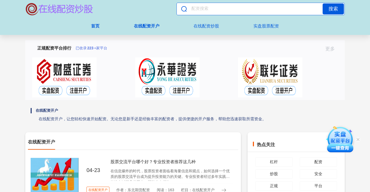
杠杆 (274, 161)
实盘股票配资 (266, 26)
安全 (318, 173)
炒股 (274, 173)
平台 (318, 185)
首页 (95, 26)
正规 (274, 185)
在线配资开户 (146, 26)
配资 (318, 161)
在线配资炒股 (206, 26)
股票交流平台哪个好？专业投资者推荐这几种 (153, 161)
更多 (332, 48)
